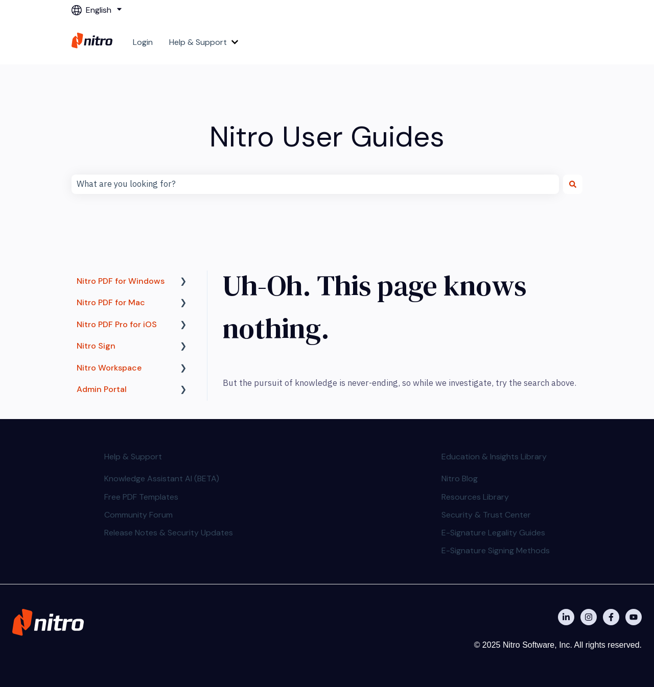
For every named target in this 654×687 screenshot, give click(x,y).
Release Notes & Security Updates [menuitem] (168, 532)
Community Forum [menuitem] (138, 514)
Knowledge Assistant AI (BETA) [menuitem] (161, 478)
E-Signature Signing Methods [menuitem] (495, 550)
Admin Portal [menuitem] (102, 389)
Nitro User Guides (327, 136)
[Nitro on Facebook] (611, 617)
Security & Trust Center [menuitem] (486, 514)
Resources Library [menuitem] (475, 497)
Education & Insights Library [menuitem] (494, 456)
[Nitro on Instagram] (588, 617)
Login (143, 42)
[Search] (572, 184)
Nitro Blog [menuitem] (459, 478)
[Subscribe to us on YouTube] (633, 617)
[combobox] (315, 184)
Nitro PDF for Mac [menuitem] (111, 302)
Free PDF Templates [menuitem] (141, 497)
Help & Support (198, 42)
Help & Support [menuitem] (133, 456)
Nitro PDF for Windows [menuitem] (121, 281)
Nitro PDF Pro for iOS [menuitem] (117, 324)
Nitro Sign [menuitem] (96, 345)
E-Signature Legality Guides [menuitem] (493, 532)
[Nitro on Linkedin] (566, 617)
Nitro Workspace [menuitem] (109, 367)
